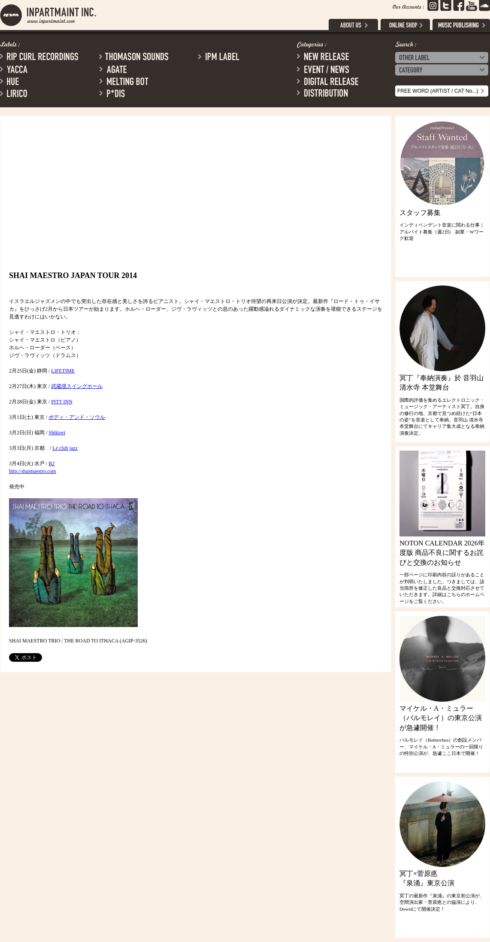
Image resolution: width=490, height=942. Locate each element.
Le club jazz (65, 448)
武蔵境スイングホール (77, 386)
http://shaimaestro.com (32, 471)
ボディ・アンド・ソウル (76, 417)
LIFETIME (63, 371)
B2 (51, 463)
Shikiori (56, 433)
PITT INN (61, 402)
